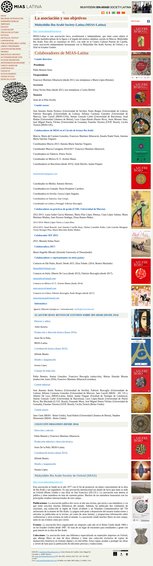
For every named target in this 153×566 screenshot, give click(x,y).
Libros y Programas (15, 46)
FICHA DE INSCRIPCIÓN (10, 60)
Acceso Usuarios (8, 74)
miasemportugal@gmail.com (46, 298)
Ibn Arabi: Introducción (15, 18)
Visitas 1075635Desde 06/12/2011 (8, 77)
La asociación (7, 30)
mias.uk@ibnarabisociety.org (45, 556)
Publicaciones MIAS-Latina (15, 43)
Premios (15, 51)
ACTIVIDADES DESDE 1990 (15, 57)
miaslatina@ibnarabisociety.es (49, 552)
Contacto (5, 71)
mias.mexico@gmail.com (44, 288)
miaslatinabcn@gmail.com (45, 174)
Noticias (5, 35)
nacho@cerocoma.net (84, 309)
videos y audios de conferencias (9, 66)
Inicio (3, 16)
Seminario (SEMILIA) (15, 21)
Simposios (15, 24)
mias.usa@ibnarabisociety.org (46, 561)
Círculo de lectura (15, 32)
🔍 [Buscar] (64, 13)
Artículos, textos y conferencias (10, 39)
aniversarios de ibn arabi (15, 63)
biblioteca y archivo (15, 54)
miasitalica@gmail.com (44, 278)
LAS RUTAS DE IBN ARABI (11, 49)
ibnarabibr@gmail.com (44, 268)
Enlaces (15, 27)
